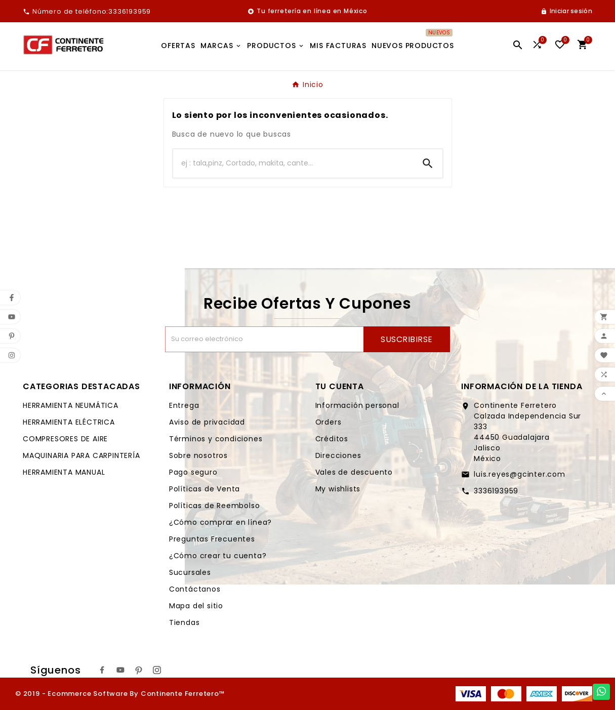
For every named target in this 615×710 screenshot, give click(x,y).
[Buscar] (293, 163)
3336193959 (496, 491)
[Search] (427, 163)
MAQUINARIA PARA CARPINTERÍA (81, 455)
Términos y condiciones (216, 439)
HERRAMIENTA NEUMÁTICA (70, 405)
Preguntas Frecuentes (212, 539)
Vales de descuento (354, 472)
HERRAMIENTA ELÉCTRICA (69, 422)
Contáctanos (195, 589)
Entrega (184, 405)
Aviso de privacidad (207, 422)
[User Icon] (566, 11)
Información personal (357, 405)
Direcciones (338, 455)
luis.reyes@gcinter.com (519, 474)
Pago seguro (193, 472)
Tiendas (184, 622)
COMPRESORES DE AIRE (65, 439)
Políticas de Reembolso (214, 505)
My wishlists (338, 489)
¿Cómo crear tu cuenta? (218, 556)
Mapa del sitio (196, 606)
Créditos (331, 439)
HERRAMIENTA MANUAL (64, 472)
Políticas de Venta (204, 489)
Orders (328, 422)
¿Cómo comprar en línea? (220, 522)
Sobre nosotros (198, 455)
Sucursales (190, 572)
